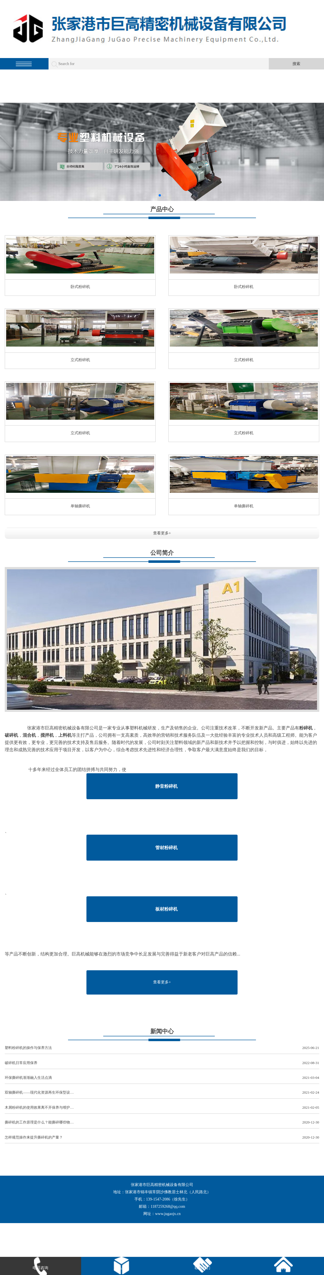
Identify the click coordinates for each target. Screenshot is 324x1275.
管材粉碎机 (166, 847)
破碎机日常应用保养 (162, 1063)
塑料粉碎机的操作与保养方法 (162, 1048)
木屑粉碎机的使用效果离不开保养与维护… (162, 1107)
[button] (160, 195)
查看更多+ (162, 533)
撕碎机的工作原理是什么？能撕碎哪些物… (162, 1122)
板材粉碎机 (166, 909)
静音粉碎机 (166, 786)
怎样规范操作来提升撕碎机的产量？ (162, 1137)
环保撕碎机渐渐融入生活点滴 (162, 1077)
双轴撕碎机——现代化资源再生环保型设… (162, 1092)
